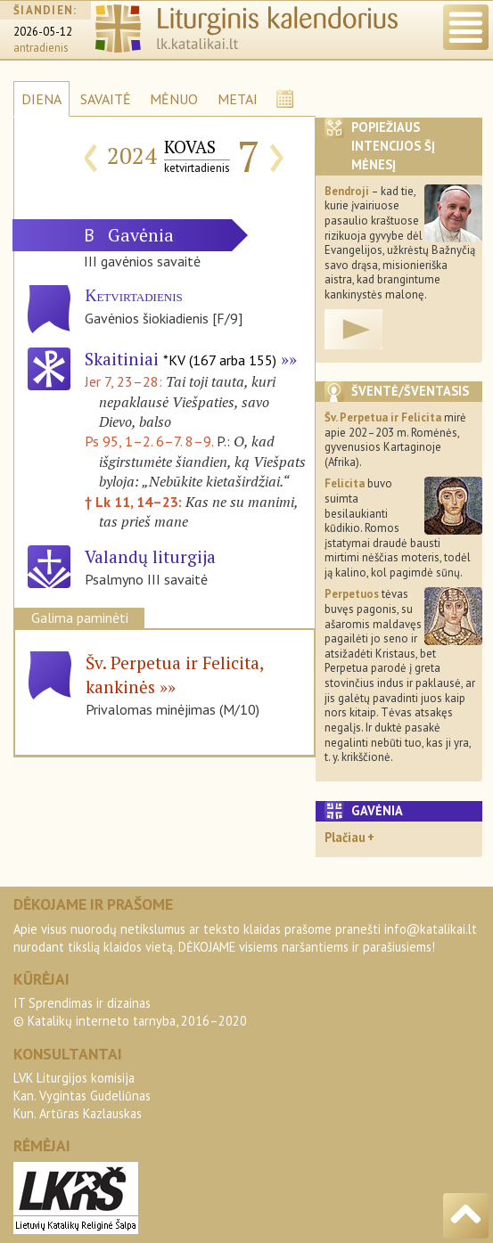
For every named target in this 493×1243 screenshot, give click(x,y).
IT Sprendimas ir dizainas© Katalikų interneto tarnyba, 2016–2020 (130, 1011)
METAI (238, 99)
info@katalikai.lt (430, 928)
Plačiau (345, 837)
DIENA (41, 99)
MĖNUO (174, 99)
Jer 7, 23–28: (125, 381)
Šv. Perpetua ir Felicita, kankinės (174, 674)
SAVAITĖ (105, 99)
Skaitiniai (180, 359)
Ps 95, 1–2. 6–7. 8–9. (149, 441)
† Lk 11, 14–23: (135, 502)
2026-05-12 (42, 31)
